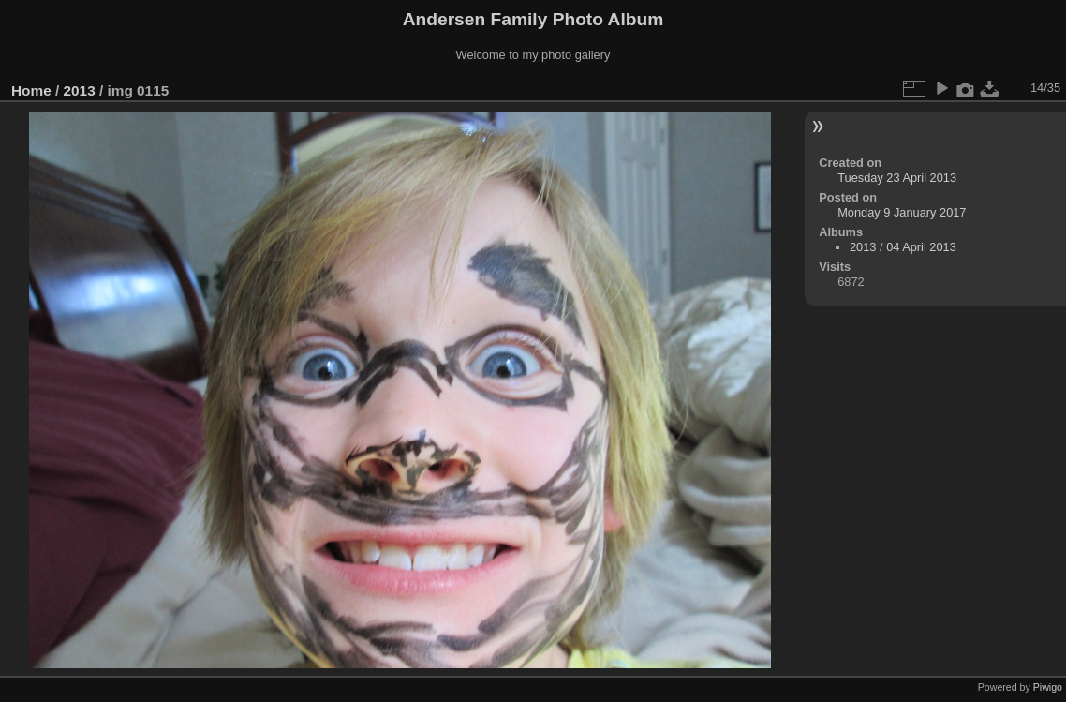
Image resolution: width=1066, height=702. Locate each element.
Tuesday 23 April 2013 (896, 178)
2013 (80, 90)
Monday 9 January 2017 (901, 212)
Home (31, 90)
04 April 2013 (921, 247)
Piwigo (1047, 687)
